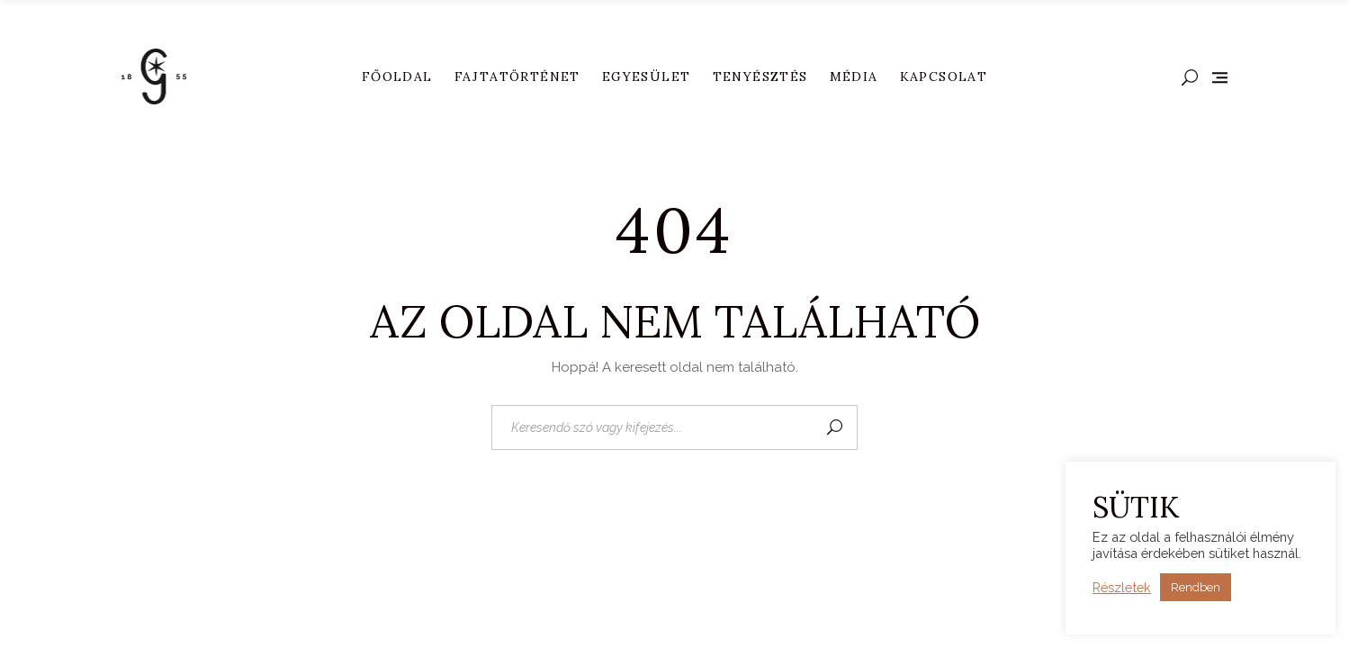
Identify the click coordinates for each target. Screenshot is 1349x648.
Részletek (1122, 587)
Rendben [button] (1195, 587)
